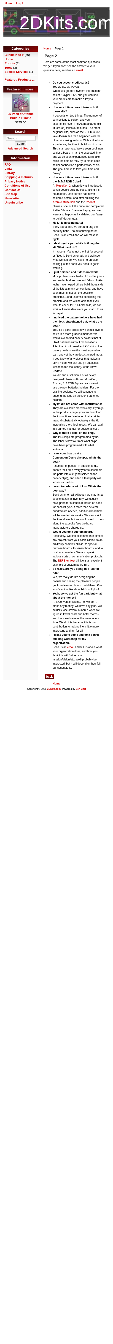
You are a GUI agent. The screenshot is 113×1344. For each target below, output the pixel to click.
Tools (8, 67)
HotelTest (56, 43)
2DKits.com (54, 688)
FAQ (8, 164)
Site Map (11, 194)
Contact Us (13, 190)
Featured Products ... (20, 79)
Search (21, 132)
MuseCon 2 (63, 185)
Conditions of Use (17, 185)
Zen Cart (81, 688)
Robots (10, 63)
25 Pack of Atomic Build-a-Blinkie (20, 114)
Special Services (16, 71)
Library (10, 173)
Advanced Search (20, 148)
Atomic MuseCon (64, 202)
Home (8, 3)
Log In (20, 3)
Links (8, 168)
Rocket (90, 202)
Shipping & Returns (19, 177)
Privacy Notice (15, 181)
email (79, 70)
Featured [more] (21, 89)
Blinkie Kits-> (14, 55)
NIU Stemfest (66, 560)
